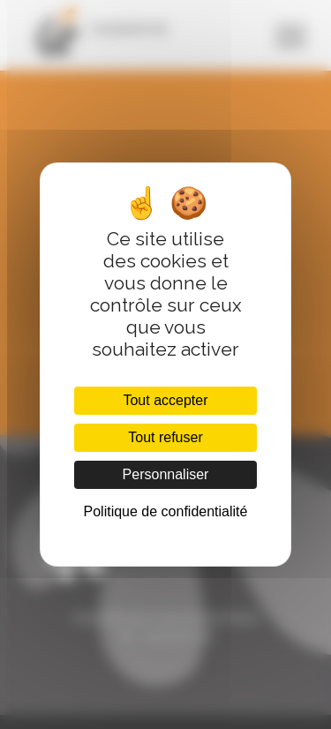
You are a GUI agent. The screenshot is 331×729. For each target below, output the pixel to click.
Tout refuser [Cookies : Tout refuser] (165, 437)
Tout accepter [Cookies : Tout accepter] (165, 400)
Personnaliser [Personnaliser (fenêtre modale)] (166, 474)
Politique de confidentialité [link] (166, 511)
